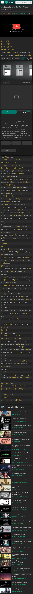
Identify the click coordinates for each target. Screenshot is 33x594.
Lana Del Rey (17, 7)
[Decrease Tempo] (2, 58)
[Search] (30, 2)
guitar (4, 82)
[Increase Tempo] (9, 58)
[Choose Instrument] (8, 82)
